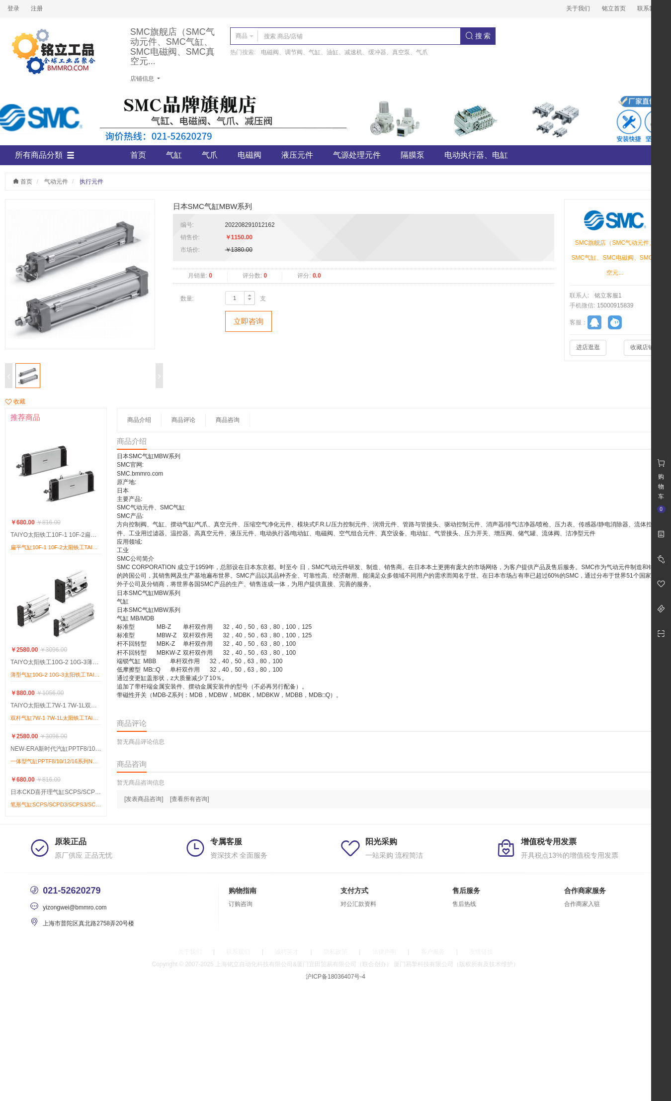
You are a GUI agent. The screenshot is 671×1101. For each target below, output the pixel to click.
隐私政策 (335, 951)
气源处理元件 (357, 155)
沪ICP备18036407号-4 (335, 976)
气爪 (210, 155)
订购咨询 (240, 904)
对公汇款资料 (358, 904)
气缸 (174, 155)
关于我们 (578, 8)
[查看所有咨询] (189, 799)
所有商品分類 (45, 155)
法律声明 (384, 951)
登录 (13, 8)
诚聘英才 (287, 951)
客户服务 (433, 951)
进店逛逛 (588, 347)
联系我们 (649, 8)
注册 (37, 8)
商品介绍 (139, 419)
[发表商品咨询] (144, 799)
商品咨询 (228, 419)
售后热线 (464, 904)
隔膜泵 (412, 155)
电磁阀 (249, 155)
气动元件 (56, 181)
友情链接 (481, 951)
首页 (138, 155)
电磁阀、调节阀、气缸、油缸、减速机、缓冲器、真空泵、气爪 (344, 52)
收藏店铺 (642, 347)
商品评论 (183, 419)
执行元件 (91, 181)
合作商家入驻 (582, 904)
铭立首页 (614, 8)
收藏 (15, 401)
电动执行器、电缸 (476, 155)
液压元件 (297, 155)
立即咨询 (248, 321)
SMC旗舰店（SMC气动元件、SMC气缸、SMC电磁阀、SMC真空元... (172, 46)
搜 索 (478, 36)
